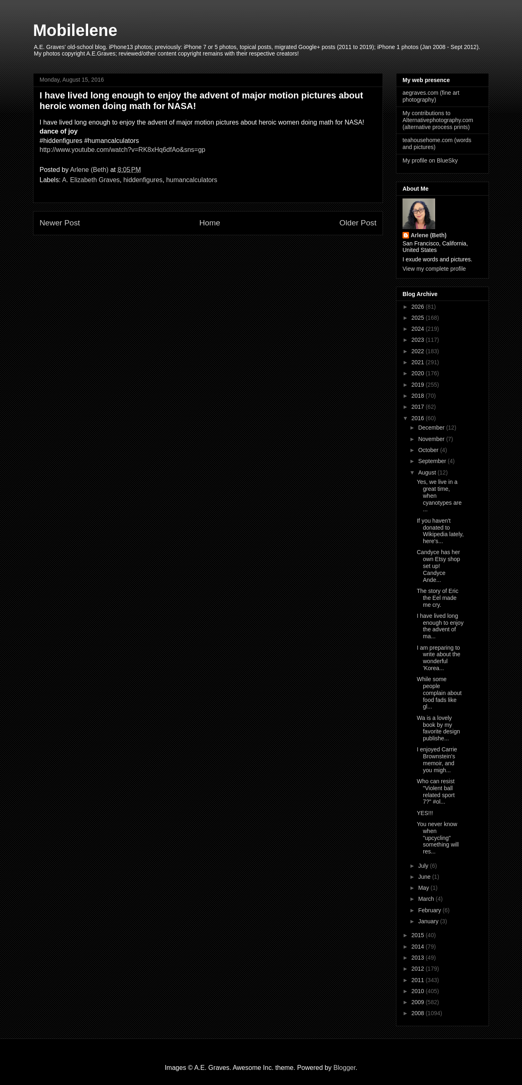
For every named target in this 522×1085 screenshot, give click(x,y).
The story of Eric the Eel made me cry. (437, 598)
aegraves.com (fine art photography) (431, 96)
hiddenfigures (142, 179)
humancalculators (191, 179)
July (424, 865)
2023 (418, 339)
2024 (418, 328)
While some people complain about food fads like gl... (439, 693)
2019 (418, 384)
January (429, 921)
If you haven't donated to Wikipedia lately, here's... (440, 530)
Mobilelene (75, 30)
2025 (418, 317)
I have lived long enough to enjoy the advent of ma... (440, 626)
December (432, 427)
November (432, 439)
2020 (418, 373)
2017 (418, 406)
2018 (418, 395)
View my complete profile (434, 268)
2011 (418, 980)
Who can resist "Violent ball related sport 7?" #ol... (436, 791)
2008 (418, 1013)
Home (209, 222)
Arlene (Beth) (429, 235)
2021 (418, 362)
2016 (418, 418)
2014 (418, 946)
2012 (418, 968)
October (429, 450)
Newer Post (60, 222)
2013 (418, 957)
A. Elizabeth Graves (90, 179)
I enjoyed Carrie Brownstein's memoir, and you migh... (437, 759)
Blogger (344, 1067)
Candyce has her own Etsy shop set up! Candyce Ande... (438, 566)
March (427, 899)
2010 (418, 991)
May (424, 887)
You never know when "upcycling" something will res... (438, 838)
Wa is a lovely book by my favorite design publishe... (438, 728)
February (430, 910)
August (427, 472)
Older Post (357, 222)
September (432, 461)
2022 (418, 351)
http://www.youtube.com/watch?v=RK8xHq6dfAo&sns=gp (122, 149)
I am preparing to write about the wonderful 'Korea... (438, 657)
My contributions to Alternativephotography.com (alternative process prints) (438, 120)
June (425, 876)
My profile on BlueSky (430, 160)
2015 (418, 935)
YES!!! (425, 813)
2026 (418, 306)
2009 (418, 1002)
